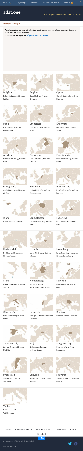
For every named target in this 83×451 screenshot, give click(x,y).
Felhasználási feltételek (23, 429)
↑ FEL (41, 438)
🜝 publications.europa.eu (37, 35)
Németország (37, 280)
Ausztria (7, 155)
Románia (61, 312)
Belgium (34, 92)
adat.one (12, 12)
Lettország (61, 217)
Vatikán (7, 406)
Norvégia (61, 280)
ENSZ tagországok (20, 3)
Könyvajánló (41, 434)
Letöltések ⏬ (68, 3)
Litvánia (34, 249)
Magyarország (63, 343)
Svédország (9, 374)
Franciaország (63, 155)
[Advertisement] (41, 53)
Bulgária (7, 92)
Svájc (32, 343)
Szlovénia (61, 374)
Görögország (9, 186)
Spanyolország (10, 343)
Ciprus (59, 92)
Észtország (61, 123)
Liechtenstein (10, 249)
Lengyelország (37, 217)
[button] (81, 2)
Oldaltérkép (74, 429)
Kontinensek (34, 3)
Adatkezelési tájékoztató (44, 429)
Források (8, 429)
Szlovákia (34, 374)
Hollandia (35, 186)
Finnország (35, 155)
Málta (6, 280)
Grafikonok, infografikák (50, 3)
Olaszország (9, 312)
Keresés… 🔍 (6, 3)
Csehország (35, 123)
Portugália (35, 312)
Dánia (6, 123)
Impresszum (61, 429)
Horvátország (63, 186)
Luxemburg (62, 249)
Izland (6, 217)
